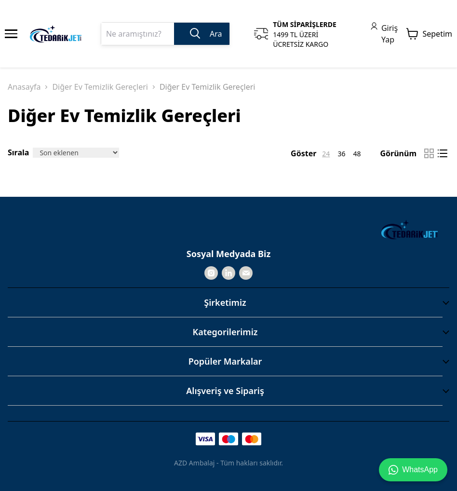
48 (357, 153)
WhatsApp (413, 470)
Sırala (18, 152)
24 (326, 153)
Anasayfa (24, 87)
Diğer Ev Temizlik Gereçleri (100, 87)
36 (341, 153)
